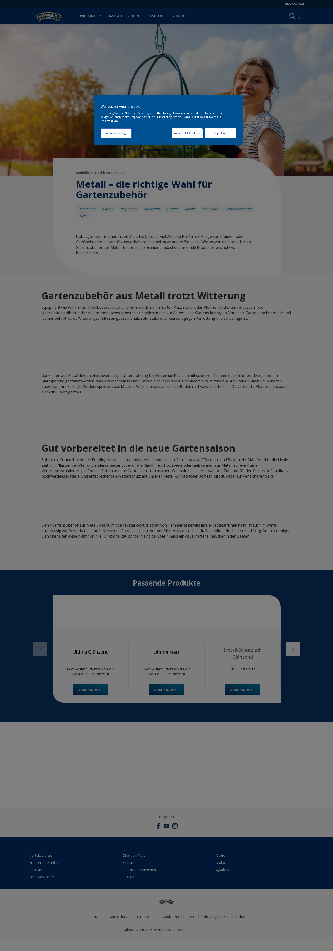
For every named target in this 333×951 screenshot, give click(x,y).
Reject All (220, 133)
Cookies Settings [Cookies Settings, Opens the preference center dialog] (115, 133)
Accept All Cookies (187, 133)
